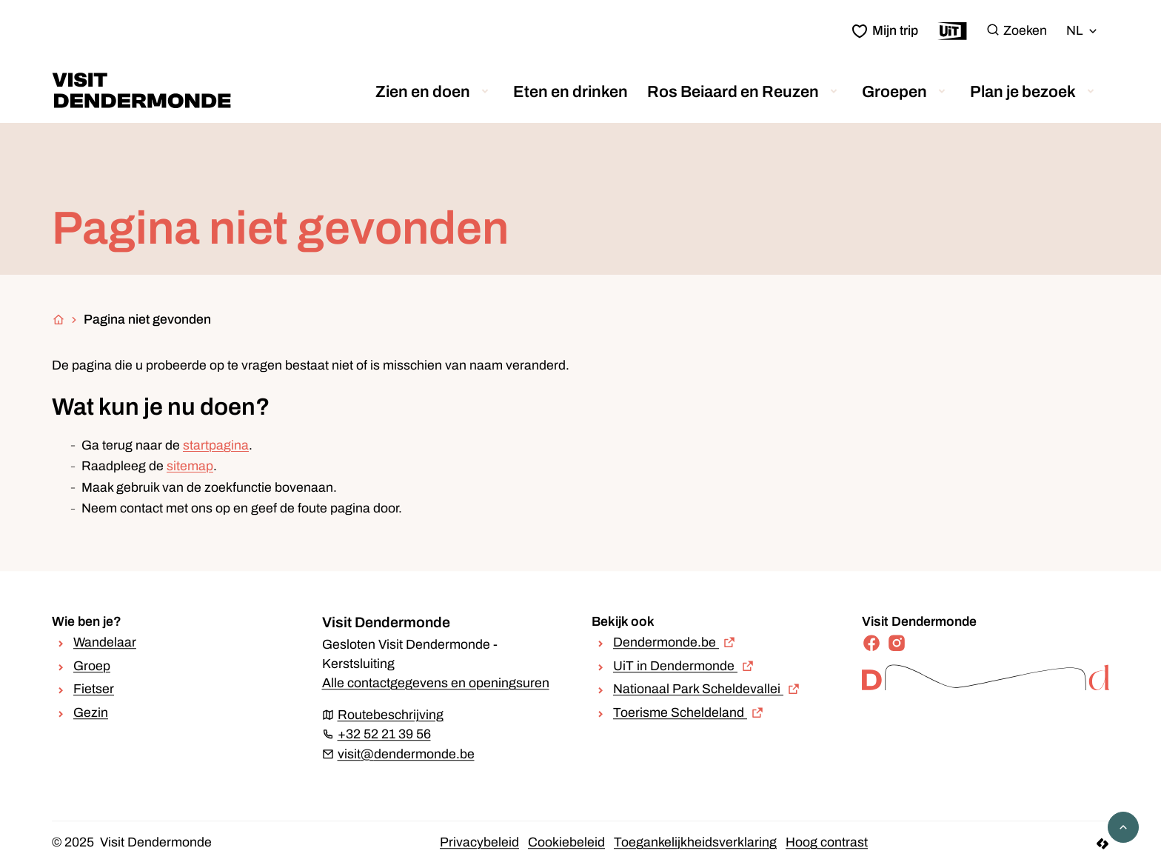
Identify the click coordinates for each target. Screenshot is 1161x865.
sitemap (190, 466)
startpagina (216, 445)
